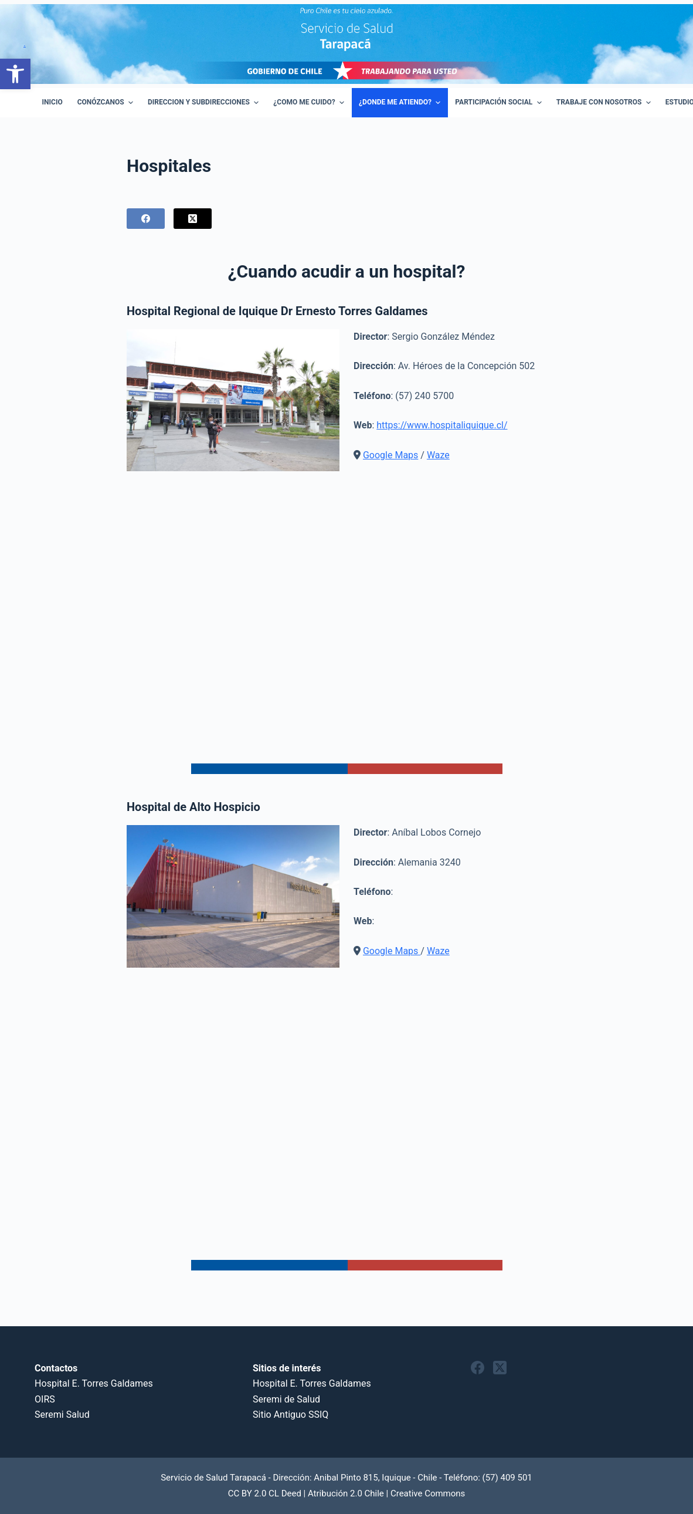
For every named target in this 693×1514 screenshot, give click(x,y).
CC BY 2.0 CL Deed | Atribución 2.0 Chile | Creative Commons (347, 1493)
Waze (438, 455)
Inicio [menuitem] (52, 102)
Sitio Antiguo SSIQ (290, 1414)
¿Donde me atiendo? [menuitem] (401, 102)
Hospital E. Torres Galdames (94, 1383)
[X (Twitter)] (193, 218)
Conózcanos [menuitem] (106, 102)
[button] (15, 74)
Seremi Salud (62, 1414)
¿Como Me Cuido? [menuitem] (310, 102)
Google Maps (390, 455)
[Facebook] (146, 218)
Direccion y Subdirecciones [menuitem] (204, 102)
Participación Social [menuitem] (499, 102)
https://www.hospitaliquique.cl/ (441, 425)
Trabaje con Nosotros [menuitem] (605, 102)
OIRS (45, 1399)
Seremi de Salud (286, 1399)
